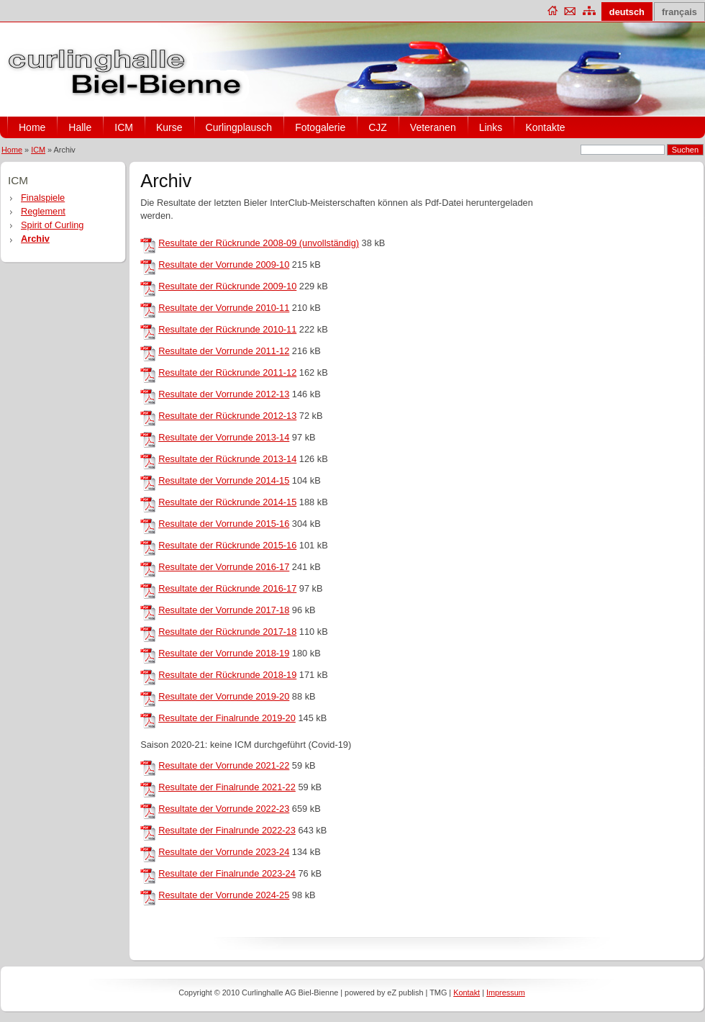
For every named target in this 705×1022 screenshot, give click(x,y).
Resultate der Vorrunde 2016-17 (223, 566)
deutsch (627, 11)
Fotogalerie (320, 127)
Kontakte (545, 127)
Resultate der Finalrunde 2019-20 (227, 718)
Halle (79, 127)
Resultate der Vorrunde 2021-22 (223, 765)
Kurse (169, 127)
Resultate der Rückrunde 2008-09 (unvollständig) (258, 243)
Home (32, 127)
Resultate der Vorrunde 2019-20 (223, 696)
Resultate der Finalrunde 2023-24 (227, 873)
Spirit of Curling (52, 225)
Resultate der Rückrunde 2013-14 (227, 458)
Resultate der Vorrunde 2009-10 (223, 264)
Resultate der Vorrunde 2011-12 (223, 350)
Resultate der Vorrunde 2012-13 (223, 394)
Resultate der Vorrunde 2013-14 (223, 437)
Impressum (505, 992)
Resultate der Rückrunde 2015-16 (227, 545)
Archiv (35, 238)
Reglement (43, 211)
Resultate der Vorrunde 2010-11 (223, 307)
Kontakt (466, 992)
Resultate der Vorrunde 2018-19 (223, 653)
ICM (123, 127)
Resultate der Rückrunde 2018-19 (227, 674)
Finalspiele (43, 197)
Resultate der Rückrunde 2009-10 (227, 286)
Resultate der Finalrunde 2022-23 (227, 830)
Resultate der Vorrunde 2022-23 (223, 808)
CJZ (377, 127)
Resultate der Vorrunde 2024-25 (223, 895)
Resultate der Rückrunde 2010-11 (227, 329)
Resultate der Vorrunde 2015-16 (223, 523)
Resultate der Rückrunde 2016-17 (227, 588)
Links (491, 127)
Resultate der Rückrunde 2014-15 (227, 502)
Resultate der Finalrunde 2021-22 (227, 787)
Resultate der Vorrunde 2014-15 (223, 480)
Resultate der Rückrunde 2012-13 (227, 415)
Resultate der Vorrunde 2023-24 (223, 851)
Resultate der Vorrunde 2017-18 (223, 610)
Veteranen (433, 127)
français (679, 11)
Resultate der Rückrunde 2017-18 (227, 631)
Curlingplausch (239, 127)
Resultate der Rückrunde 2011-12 (227, 372)
